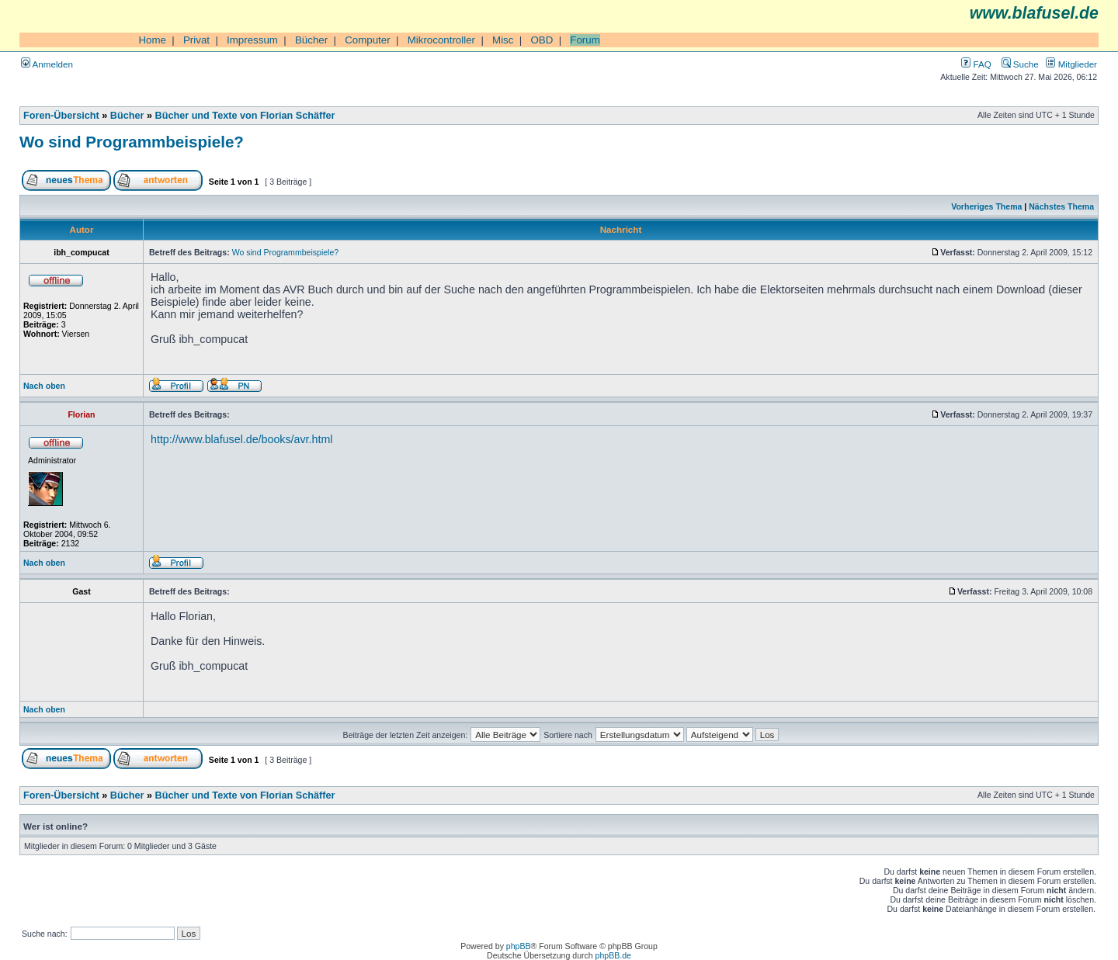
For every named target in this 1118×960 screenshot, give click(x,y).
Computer (368, 40)
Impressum (252, 40)
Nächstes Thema (1061, 206)
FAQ (976, 64)
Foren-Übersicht (61, 115)
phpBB (518, 946)
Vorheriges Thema (986, 206)
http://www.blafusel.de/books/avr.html (241, 439)
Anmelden (47, 64)
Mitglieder (1071, 64)
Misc (502, 40)
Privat (196, 40)
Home (152, 40)
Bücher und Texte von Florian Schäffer (245, 115)
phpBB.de (613, 955)
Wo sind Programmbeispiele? (131, 142)
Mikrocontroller (441, 40)
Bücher (311, 40)
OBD (541, 40)
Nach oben (44, 385)
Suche (1020, 64)
